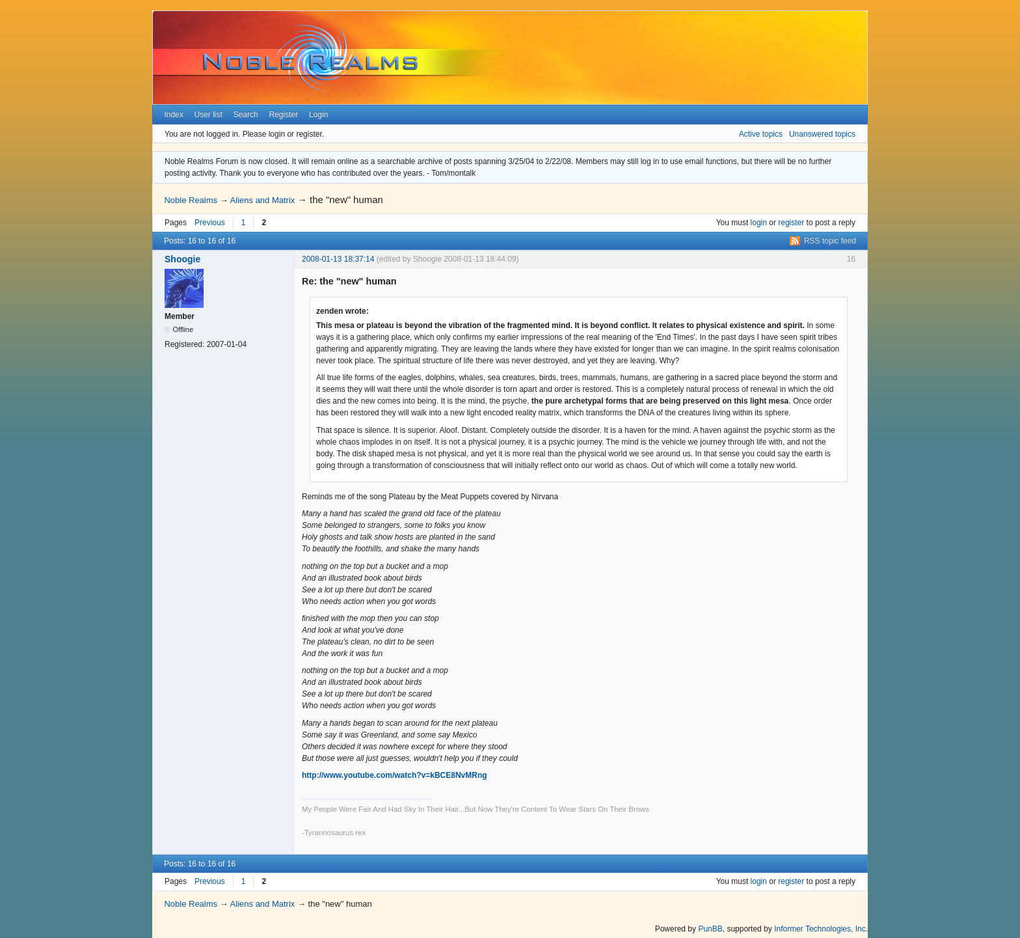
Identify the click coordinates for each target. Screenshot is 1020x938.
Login (318, 114)
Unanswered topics (822, 134)
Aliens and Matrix (262, 200)
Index (173, 114)
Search (246, 114)
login (759, 222)
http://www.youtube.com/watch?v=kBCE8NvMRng (394, 775)
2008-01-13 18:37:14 (338, 259)
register (791, 222)
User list (208, 114)
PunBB (710, 928)
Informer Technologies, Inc (820, 928)
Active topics (761, 134)
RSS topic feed (830, 240)
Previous (210, 222)
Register (283, 114)
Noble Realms (190, 200)
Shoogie (182, 259)
